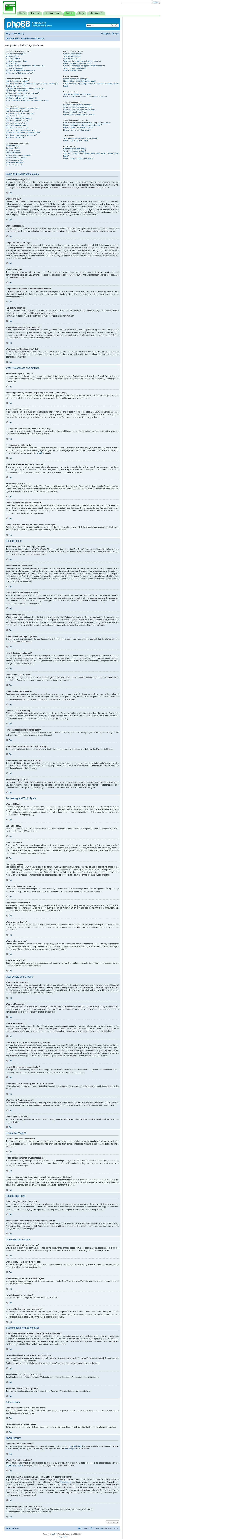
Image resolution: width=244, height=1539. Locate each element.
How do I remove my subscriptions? (76, 130)
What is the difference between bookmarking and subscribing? (86, 123)
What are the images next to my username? (22, 93)
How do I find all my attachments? (76, 140)
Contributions (96, 13)
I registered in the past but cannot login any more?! (25, 66)
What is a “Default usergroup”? (75, 68)
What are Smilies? (13, 150)
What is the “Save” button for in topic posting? (23, 132)
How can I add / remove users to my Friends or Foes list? (85, 96)
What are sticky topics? (14, 160)
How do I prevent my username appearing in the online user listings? (32, 84)
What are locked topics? (15, 162)
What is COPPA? (12, 56)
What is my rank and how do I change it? (21, 98)
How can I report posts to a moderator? (21, 130)
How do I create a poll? (14, 116)
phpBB (39, 453)
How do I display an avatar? (16, 96)
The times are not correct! (15, 86)
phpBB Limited (75, 1446)
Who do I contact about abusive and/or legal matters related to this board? (91, 154)
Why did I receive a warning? (17, 128)
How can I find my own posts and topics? (78, 114)
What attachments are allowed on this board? (80, 138)
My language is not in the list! (17, 91)
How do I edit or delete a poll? (17, 120)
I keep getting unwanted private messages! (79, 81)
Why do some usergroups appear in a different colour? (84, 66)
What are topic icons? (14, 165)
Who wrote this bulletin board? (74, 149)
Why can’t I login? (12, 63)
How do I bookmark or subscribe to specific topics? (82, 125)
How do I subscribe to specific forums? (78, 127)
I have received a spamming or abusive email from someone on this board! (91, 85)
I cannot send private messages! (75, 79)
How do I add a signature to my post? (20, 113)
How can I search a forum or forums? (77, 105)
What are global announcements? (19, 155)
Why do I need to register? (16, 54)
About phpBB (70, 1449)
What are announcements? (16, 158)
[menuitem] (21, 34)
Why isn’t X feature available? (74, 151)
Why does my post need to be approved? (21, 135)
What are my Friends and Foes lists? (77, 94)
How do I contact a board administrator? (78, 158)
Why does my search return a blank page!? (79, 110)
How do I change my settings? (17, 81)
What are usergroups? (71, 58)
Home (22, 13)
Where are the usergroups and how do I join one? (82, 61)
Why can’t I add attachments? (17, 125)
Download (34, 13)
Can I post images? (13, 153)
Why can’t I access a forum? (16, 123)
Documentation (52, 13)
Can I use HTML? (12, 148)
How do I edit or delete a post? (17, 111)
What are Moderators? (71, 56)
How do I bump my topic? (15, 137)
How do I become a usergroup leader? (77, 63)
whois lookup (65, 1482)
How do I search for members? (75, 112)
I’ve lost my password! (14, 68)
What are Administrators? (73, 54)
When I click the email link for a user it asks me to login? (27, 100)
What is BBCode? (12, 146)
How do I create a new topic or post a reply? (22, 108)
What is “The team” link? (72, 70)
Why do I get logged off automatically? (20, 70)
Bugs (81, 13)
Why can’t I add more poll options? (19, 118)
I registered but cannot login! (17, 61)
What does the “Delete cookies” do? (19, 73)
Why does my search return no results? (78, 107)
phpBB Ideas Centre (14, 1465)
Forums (69, 13)
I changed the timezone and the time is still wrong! (25, 88)
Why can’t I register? (13, 58)
